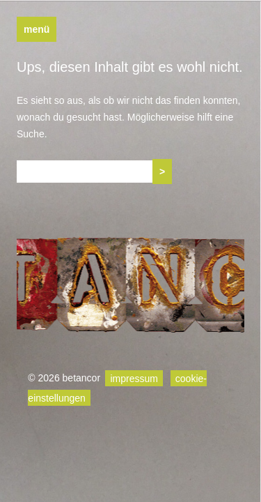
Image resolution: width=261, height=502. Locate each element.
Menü (36, 29)
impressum (133, 377)
